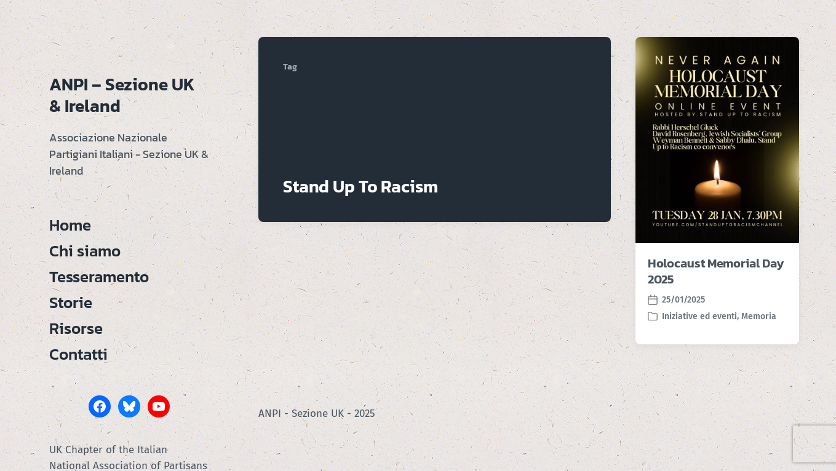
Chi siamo (85, 251)
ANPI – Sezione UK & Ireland (122, 95)
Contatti (78, 354)
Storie (70, 302)
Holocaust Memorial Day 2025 (716, 271)
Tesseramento (99, 276)
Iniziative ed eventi (699, 316)
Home (70, 225)
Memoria (758, 316)
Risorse (76, 328)
